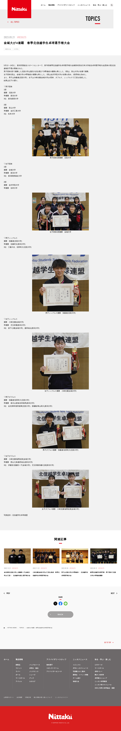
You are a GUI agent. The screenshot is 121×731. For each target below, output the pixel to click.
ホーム (43, 5)
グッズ (31, 678)
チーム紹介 (77, 678)
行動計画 (28, 697)
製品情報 (51, 5)
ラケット (19, 668)
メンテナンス (33, 671)
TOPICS (21, 627)
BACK (60, 614)
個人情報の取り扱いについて (43, 697)
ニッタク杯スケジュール (103, 684)
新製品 (18, 665)
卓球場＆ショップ (101, 678)
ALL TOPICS (15, 22)
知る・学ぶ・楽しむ (100, 5)
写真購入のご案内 (79, 671)
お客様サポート (9, 697)
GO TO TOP (107, 642)
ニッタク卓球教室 (101, 681)
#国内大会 (8, 49)
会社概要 (19, 697)
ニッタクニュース (84, 5)
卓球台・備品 (33, 668)
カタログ (32, 681)
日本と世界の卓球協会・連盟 (105, 688)
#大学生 (16, 49)
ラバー (18, 671)
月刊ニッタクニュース (80, 668)
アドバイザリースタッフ (66, 5)
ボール (18, 674)
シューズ (32, 674)
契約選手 (50, 665)
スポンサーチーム (53, 668)
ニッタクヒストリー (61, 697)
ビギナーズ (98, 665)
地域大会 (76, 681)
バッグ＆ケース (34, 665)
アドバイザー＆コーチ (54, 671)
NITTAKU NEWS (12, 627)
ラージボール (20, 678)
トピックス (77, 665)
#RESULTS (21, 37)
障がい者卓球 (99, 674)
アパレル (19, 681)
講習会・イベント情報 (80, 674)
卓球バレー (98, 671)
